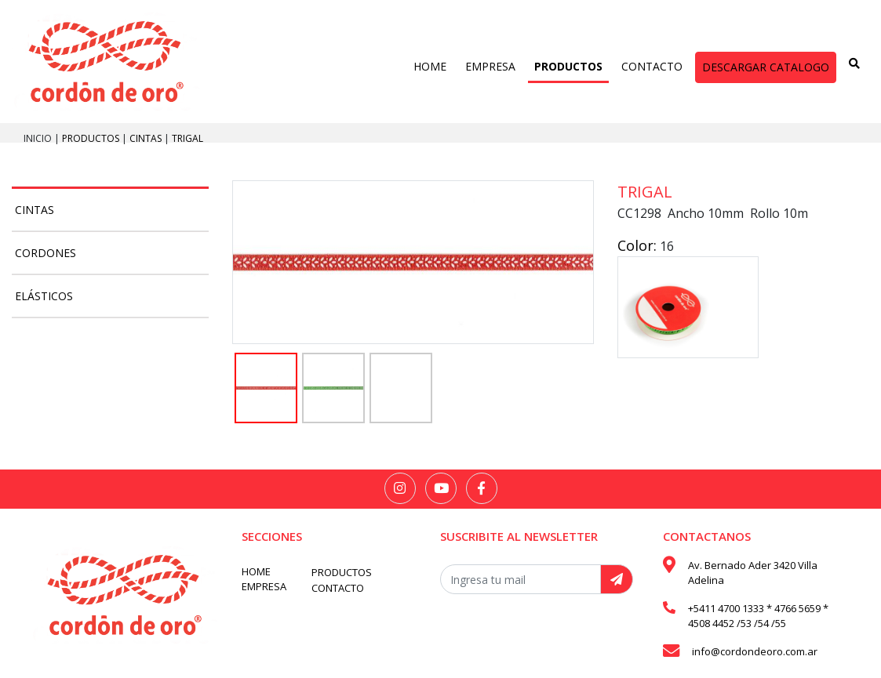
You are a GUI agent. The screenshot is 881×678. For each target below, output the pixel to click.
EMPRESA (490, 66)
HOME (429, 66)
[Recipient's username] (520, 579)
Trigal (187, 138)
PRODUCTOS (568, 66)
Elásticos (44, 295)
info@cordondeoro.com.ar (754, 651)
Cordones (45, 252)
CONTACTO (652, 66)
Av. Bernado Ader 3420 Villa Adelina (752, 573)
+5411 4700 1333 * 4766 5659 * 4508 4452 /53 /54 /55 (758, 616)
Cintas (146, 138)
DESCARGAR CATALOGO (765, 67)
